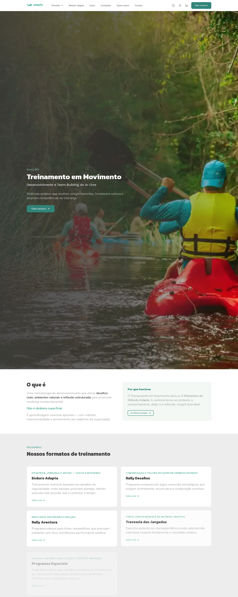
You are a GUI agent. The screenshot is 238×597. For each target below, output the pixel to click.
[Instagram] (173, 5)
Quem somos (123, 5)
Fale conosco (201, 5)
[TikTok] (180, 5)
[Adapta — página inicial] (35, 5)
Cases (92, 5)
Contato (138, 5)
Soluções (57, 5)
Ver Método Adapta (140, 413)
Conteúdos (106, 5)
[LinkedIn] (186, 5)
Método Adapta (76, 5)
